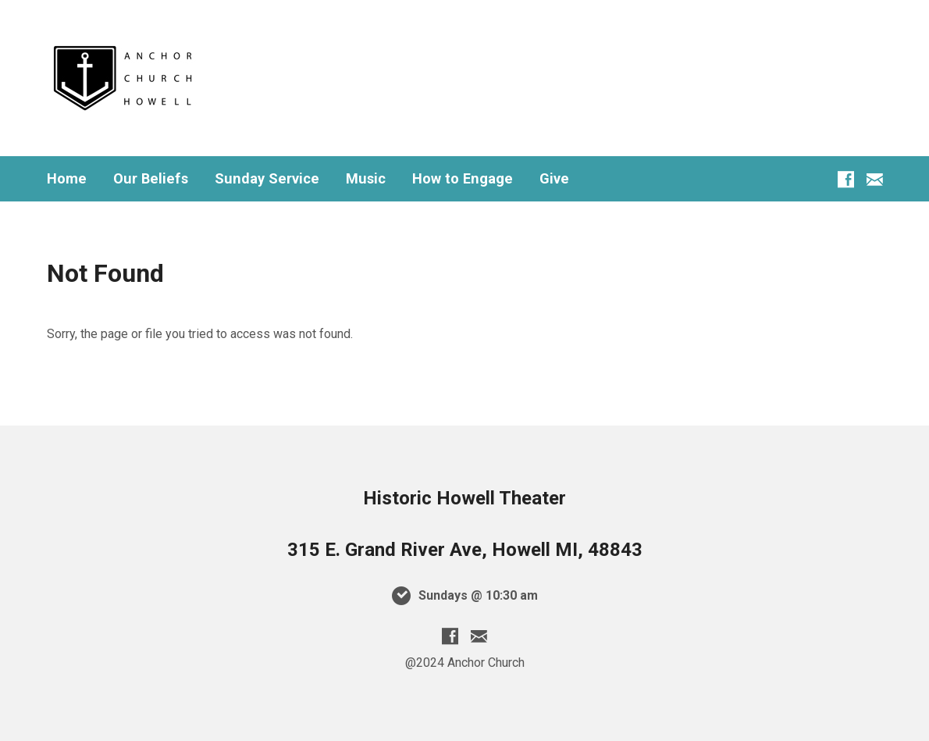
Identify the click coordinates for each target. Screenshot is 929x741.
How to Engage (462, 179)
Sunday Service (267, 179)
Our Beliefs (150, 179)
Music (366, 179)
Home (67, 179)
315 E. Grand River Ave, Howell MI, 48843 (464, 550)
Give (554, 179)
